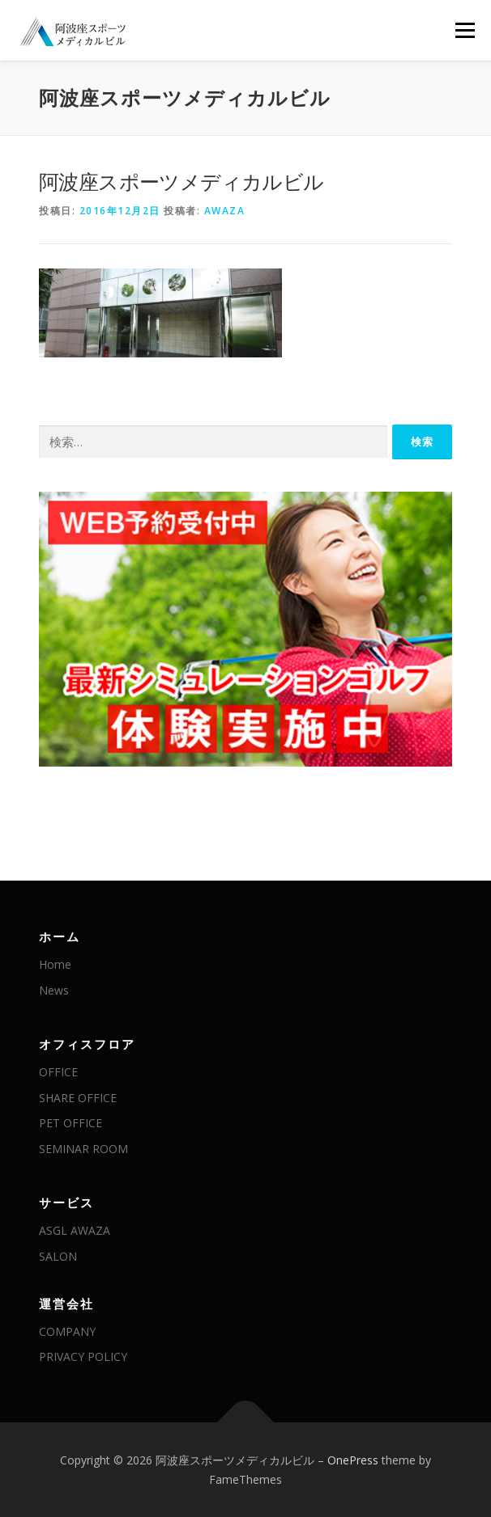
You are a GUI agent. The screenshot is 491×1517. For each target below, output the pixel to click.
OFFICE (58, 1072)
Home (55, 964)
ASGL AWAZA (74, 1230)
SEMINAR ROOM (83, 1148)
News (54, 990)
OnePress (352, 1460)
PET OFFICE (70, 1122)
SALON (58, 1256)
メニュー (464, 30)
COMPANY (67, 1331)
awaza (225, 211)
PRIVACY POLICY (83, 1356)
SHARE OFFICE (78, 1097)
